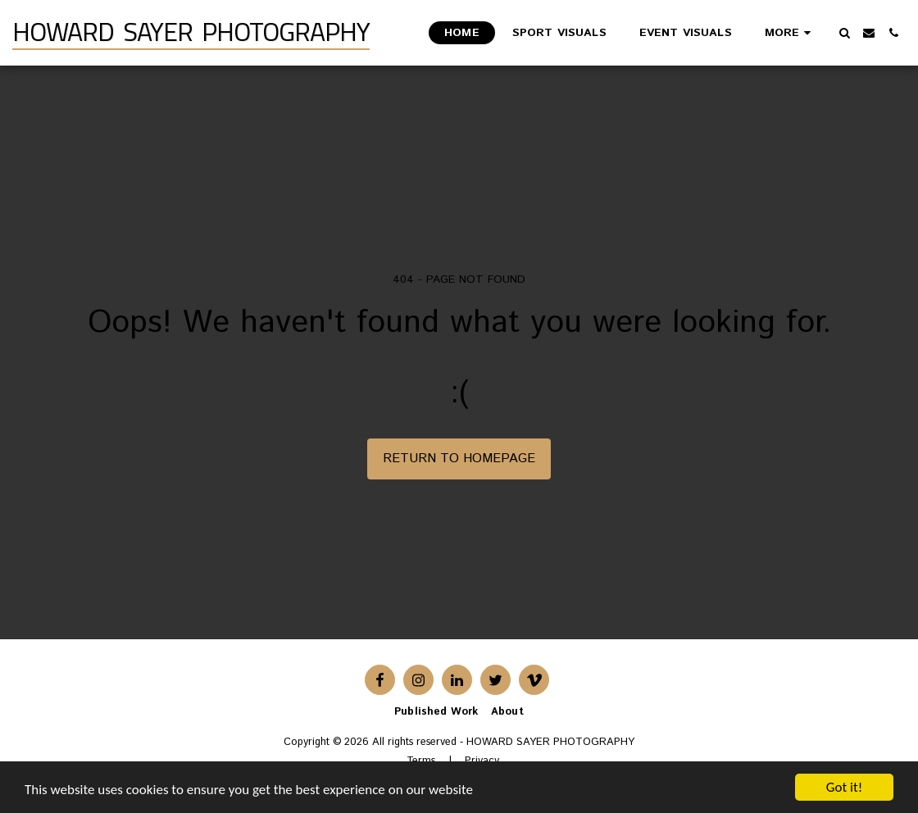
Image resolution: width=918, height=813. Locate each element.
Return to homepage (459, 458)
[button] (844, 33)
